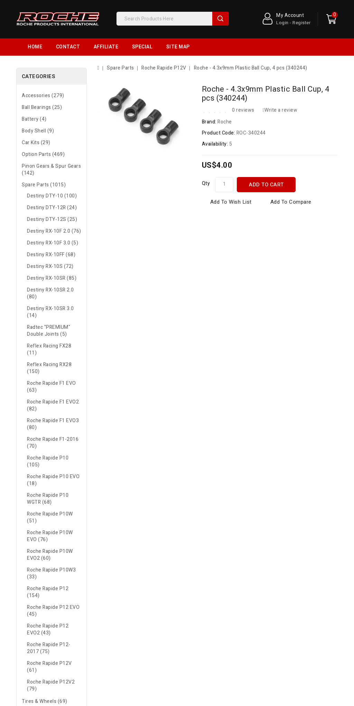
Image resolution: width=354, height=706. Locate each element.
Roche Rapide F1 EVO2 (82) (53, 405)
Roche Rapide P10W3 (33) (51, 573)
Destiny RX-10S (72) (50, 266)
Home (35, 46)
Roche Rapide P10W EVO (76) (50, 536)
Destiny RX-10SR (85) (51, 278)
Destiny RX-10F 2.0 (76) (54, 231)
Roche (224, 122)
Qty (206, 183)
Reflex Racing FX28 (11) (49, 349)
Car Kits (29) (36, 142)
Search (220, 19)
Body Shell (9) (38, 130)
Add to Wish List (231, 202)
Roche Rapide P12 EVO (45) (53, 611)
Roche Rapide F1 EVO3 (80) (53, 424)
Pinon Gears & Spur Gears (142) (51, 169)
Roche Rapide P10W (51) (50, 517)
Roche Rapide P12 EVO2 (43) (47, 629)
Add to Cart (266, 184)
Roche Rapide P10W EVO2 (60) (50, 555)
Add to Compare (290, 202)
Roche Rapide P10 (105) (47, 461)
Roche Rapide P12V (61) (49, 667)
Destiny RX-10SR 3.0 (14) (50, 312)
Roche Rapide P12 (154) (47, 592)
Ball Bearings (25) (42, 107)
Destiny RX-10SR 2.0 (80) (50, 293)
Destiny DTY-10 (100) (52, 195)
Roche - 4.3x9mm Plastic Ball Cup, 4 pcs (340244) (250, 68)
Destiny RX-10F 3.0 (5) (52, 243)
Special (142, 46)
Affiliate (106, 46)
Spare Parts (120, 68)
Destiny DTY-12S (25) (52, 219)
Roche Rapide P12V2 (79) (51, 685)
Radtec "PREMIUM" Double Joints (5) (48, 331)
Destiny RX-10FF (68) (51, 254)
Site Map (178, 46)
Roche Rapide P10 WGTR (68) (47, 499)
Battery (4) (34, 119)
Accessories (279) (43, 95)
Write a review (279, 110)
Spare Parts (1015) (44, 184)
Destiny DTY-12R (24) (52, 207)
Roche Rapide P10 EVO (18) (53, 480)
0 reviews (243, 110)
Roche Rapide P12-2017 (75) (49, 648)
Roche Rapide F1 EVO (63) (51, 387)
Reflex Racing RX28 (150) (49, 368)
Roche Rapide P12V (163, 68)
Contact (68, 46)
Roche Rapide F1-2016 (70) (52, 443)
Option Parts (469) (43, 154)
